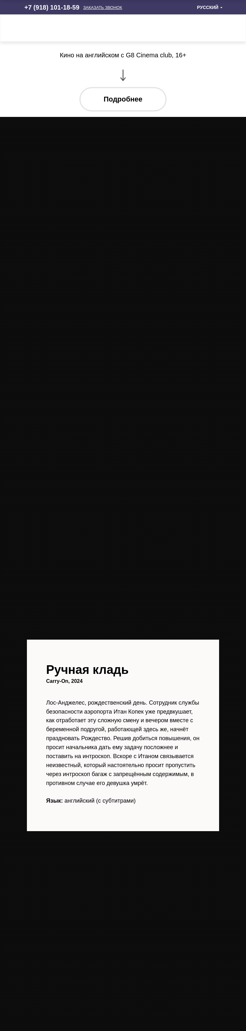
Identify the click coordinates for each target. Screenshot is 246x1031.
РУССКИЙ (207, 7)
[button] (102, 7)
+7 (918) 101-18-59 (51, 7)
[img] (214, 28)
